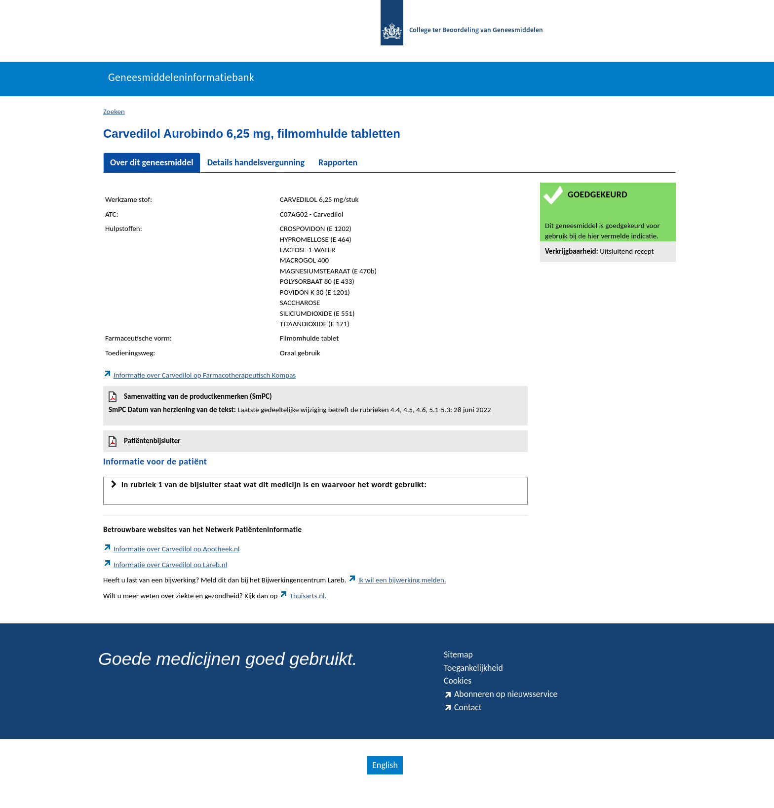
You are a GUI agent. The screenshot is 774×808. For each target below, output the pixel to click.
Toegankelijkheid (478, 676)
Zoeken (114, 116)
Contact (465, 722)
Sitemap (461, 660)
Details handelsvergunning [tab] (256, 167)
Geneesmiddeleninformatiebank (195, 82)
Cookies (460, 691)
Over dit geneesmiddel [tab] (152, 167)
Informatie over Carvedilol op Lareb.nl (165, 569)
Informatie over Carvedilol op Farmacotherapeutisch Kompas (199, 380)
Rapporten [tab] (337, 167)
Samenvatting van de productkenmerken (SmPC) (315, 408)
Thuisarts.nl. (303, 600)
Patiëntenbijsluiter (145, 446)
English (384, 780)
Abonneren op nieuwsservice (509, 706)
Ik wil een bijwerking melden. (397, 585)
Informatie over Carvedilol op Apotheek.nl (171, 554)
